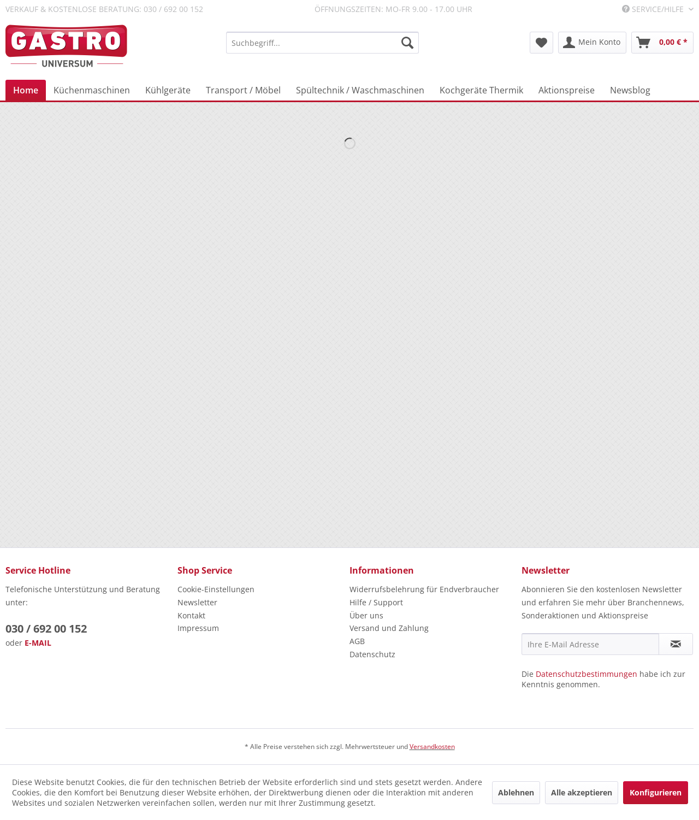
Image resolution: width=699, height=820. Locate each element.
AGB (357, 641)
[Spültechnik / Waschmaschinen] (360, 90)
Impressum (198, 628)
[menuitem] (322, 43)
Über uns (366, 615)
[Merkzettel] (541, 43)
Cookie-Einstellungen (215, 589)
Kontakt (191, 615)
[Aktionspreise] (566, 90)
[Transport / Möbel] (243, 90)
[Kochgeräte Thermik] (481, 90)
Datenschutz (372, 654)
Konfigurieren (656, 792)
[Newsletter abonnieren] (676, 644)
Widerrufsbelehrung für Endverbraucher (424, 589)
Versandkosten (432, 746)
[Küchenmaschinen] (92, 90)
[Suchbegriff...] (322, 43)
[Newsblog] (630, 90)
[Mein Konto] (592, 43)
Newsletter (197, 602)
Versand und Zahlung (389, 628)
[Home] (25, 90)
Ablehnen (516, 792)
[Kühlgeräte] (168, 90)
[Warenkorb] (662, 43)
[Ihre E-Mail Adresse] (590, 644)
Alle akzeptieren (581, 792)
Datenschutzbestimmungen (586, 674)
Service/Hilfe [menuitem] (654, 9)
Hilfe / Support (376, 602)
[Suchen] (407, 43)
